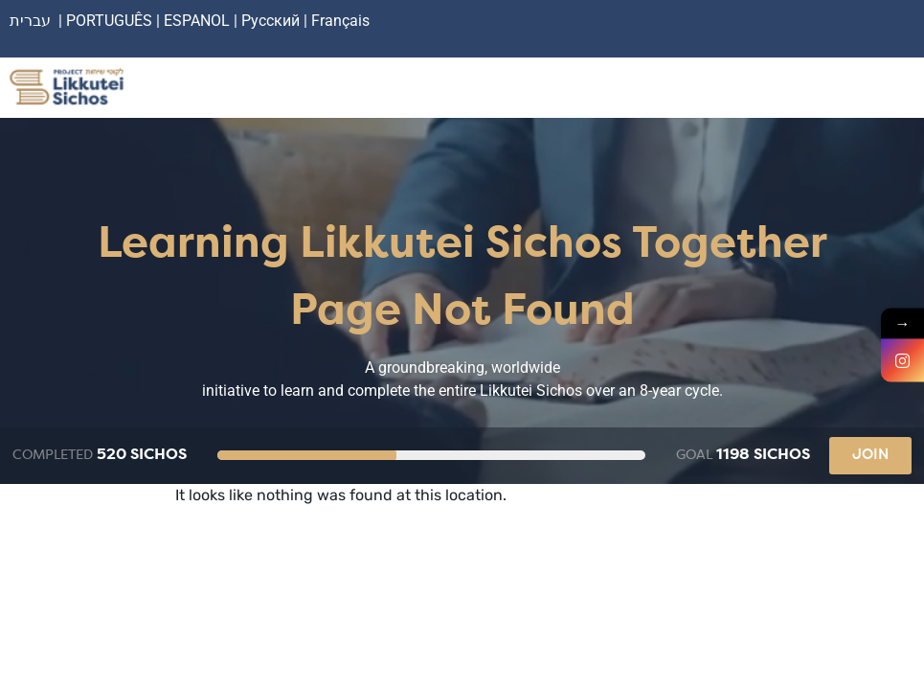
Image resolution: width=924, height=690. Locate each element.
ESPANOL (197, 21)
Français (340, 21)
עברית (30, 21)
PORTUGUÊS (109, 21)
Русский (272, 21)
